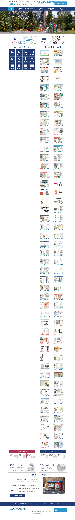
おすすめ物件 (22, 503)
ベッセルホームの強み (17, 495)
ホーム (16, 503)
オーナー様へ (45, 503)
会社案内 (51, 503)
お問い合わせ (57, 503)
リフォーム (38, 503)
